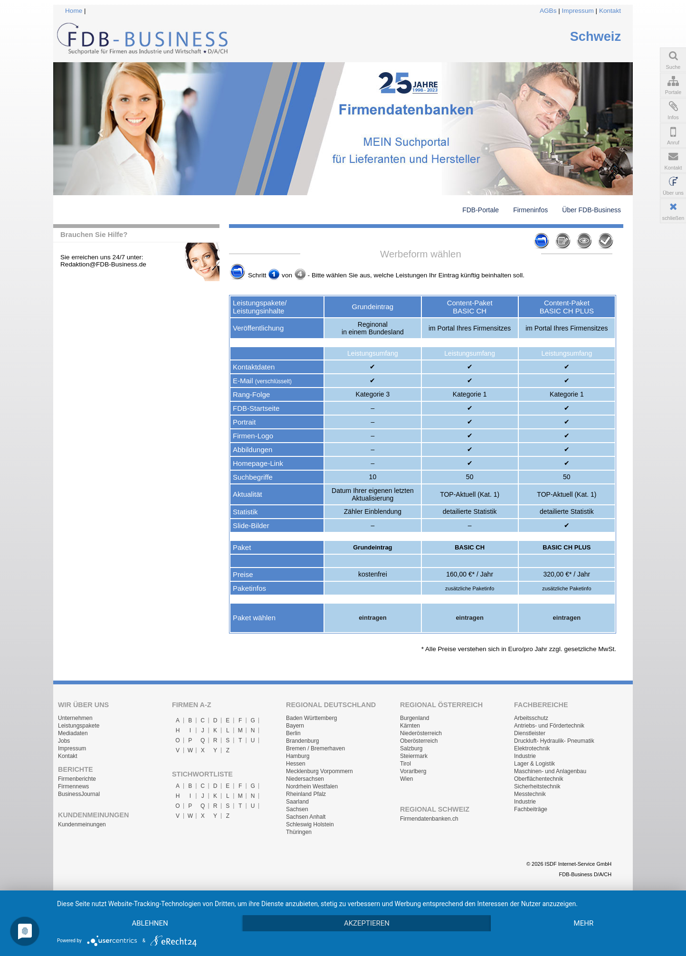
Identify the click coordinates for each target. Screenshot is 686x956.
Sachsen (297, 809)
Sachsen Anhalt (305, 817)
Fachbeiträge (530, 809)
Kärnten (410, 725)
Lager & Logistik (534, 763)
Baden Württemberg (311, 718)
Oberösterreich (419, 741)
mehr (584, 923)
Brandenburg (302, 741)
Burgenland (414, 718)
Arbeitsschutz (531, 718)
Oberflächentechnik (538, 779)
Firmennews (73, 786)
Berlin (293, 733)
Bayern (295, 725)
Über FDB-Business (591, 210)
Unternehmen (75, 718)
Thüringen (299, 832)
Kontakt (610, 10)
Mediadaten (73, 733)
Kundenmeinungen (82, 824)
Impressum (578, 10)
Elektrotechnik (532, 748)
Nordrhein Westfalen (312, 786)
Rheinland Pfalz (306, 794)
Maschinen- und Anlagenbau (550, 771)
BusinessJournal (79, 794)
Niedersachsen (305, 779)
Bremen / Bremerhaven (315, 748)
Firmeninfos (530, 210)
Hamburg (297, 756)
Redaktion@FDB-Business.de (103, 264)
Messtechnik (530, 794)
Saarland (297, 801)
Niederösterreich (421, 733)
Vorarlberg (413, 771)
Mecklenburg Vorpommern (319, 771)
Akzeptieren (367, 923)
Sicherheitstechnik (537, 786)
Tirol (405, 763)
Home (73, 10)
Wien (406, 779)
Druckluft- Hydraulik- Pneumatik (554, 741)
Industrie (525, 756)
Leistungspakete (78, 725)
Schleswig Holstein (310, 824)
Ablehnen (150, 923)
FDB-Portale (480, 210)
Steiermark (414, 756)
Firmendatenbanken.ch (429, 818)
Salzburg (411, 748)
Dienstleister (529, 733)
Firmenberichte (77, 779)
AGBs (548, 10)
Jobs (64, 741)
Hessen (295, 763)
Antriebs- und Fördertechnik (549, 725)
